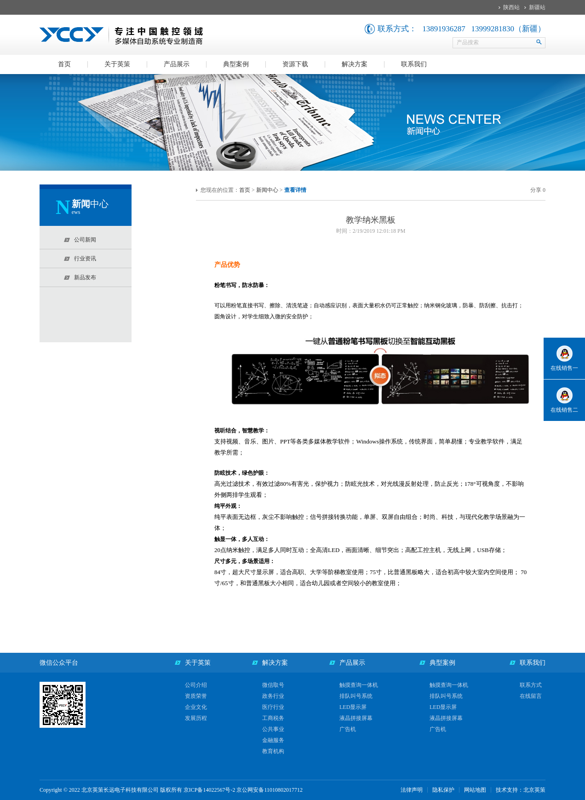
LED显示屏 (353, 707)
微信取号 (273, 685)
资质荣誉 (196, 696)
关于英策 (117, 64)
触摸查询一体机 (358, 685)
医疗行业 (273, 707)
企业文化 (196, 707)
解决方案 (354, 64)
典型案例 (236, 64)
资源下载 (295, 64)
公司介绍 (196, 685)
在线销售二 (564, 410)
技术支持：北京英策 (520, 790)
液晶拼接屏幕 (356, 718)
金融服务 (273, 740)
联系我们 (414, 64)
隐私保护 (443, 790)
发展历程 (196, 718)
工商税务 (273, 718)
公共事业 (273, 729)
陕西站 (511, 7)
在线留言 (531, 696)
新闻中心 (267, 190)
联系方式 (531, 685)
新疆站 (537, 7)
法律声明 (412, 790)
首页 (64, 64)
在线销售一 (564, 368)
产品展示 (176, 64)
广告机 (347, 729)
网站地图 (475, 790)
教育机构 (273, 751)
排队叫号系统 (356, 696)
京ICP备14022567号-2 (209, 790)
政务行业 (273, 696)
